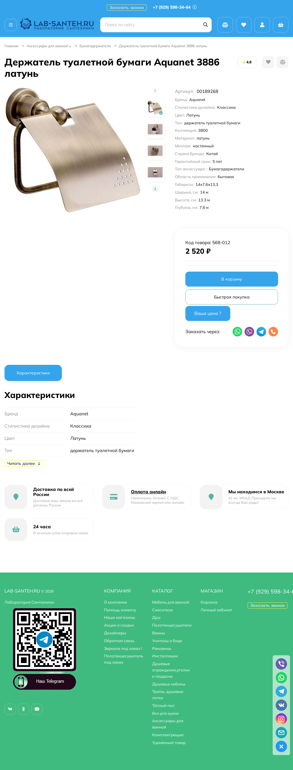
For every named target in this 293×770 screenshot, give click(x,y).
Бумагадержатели (95, 46)
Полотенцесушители (172, 625)
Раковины (161, 648)
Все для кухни (165, 713)
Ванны (158, 632)
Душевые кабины (168, 684)
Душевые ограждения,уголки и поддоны (171, 670)
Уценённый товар (169, 742)
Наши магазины (119, 617)
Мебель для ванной (170, 602)
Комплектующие (168, 734)
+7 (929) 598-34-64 (175, 7)
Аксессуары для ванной (47, 46)
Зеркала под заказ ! (123, 648)
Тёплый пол (163, 705)
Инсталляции (165, 655)
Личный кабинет (216, 609)
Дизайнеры (115, 632)
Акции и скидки (119, 625)
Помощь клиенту (120, 609)
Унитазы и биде (167, 640)
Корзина (209, 602)
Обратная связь (119, 640)
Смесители (162, 609)
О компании (115, 602)
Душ (156, 617)
